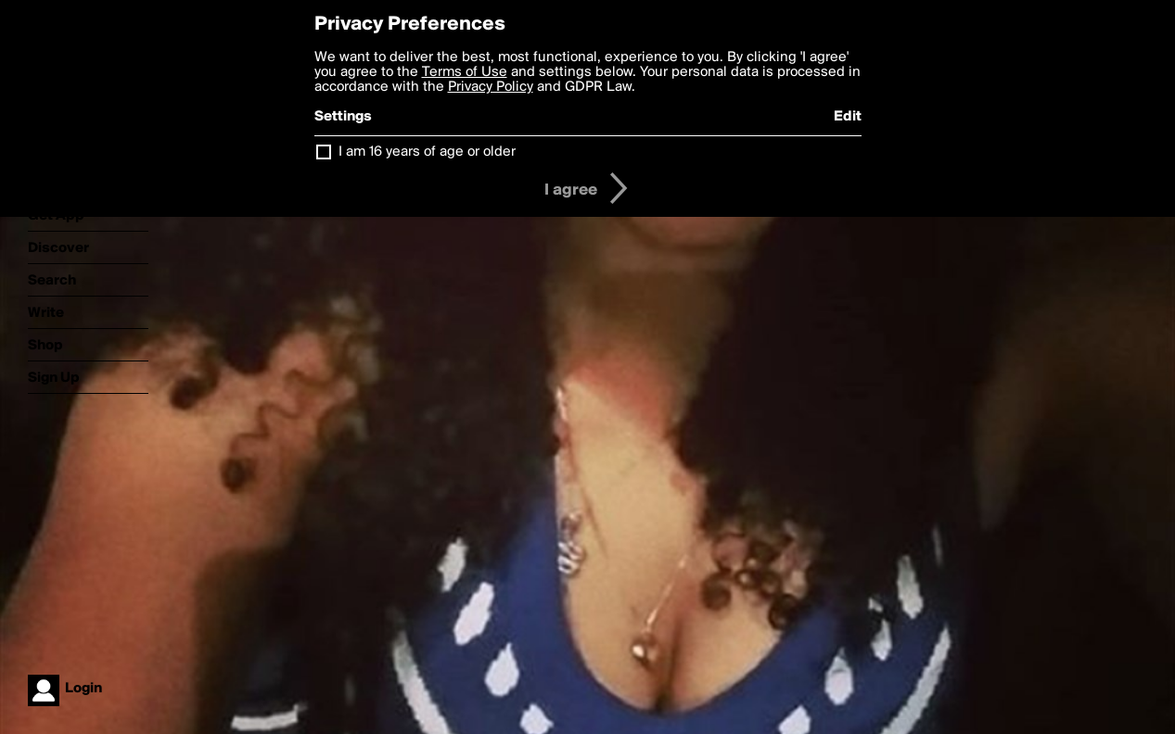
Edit (848, 116)
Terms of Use (464, 72)
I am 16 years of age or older (427, 152)
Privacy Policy (490, 87)
